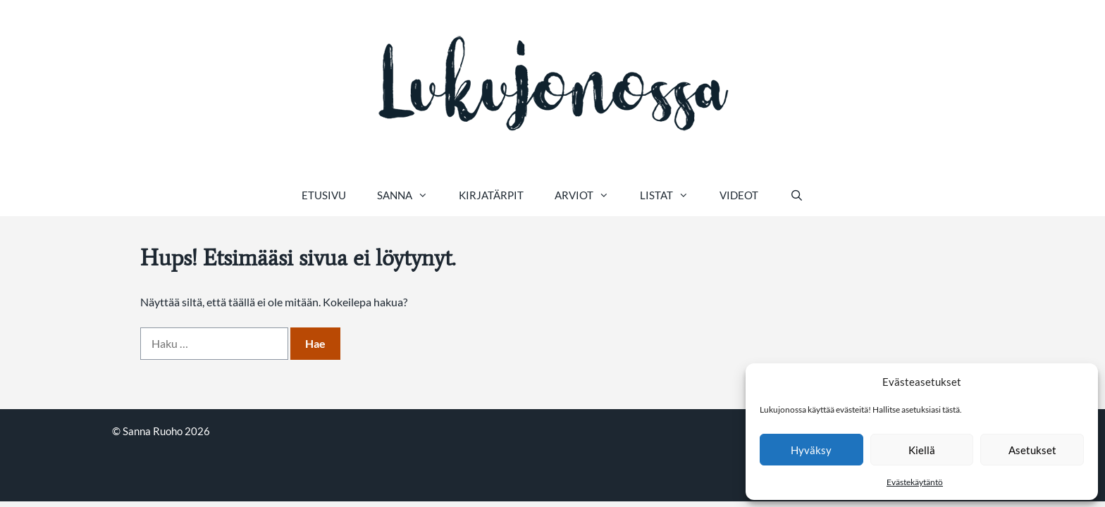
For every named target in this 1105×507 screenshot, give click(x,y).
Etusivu (324, 195)
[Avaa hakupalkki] (796, 195)
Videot (739, 195)
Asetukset (1032, 450)
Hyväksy (811, 450)
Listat (672, 195)
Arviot (589, 195)
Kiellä (921, 450)
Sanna (410, 195)
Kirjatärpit (491, 195)
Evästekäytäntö (915, 482)
